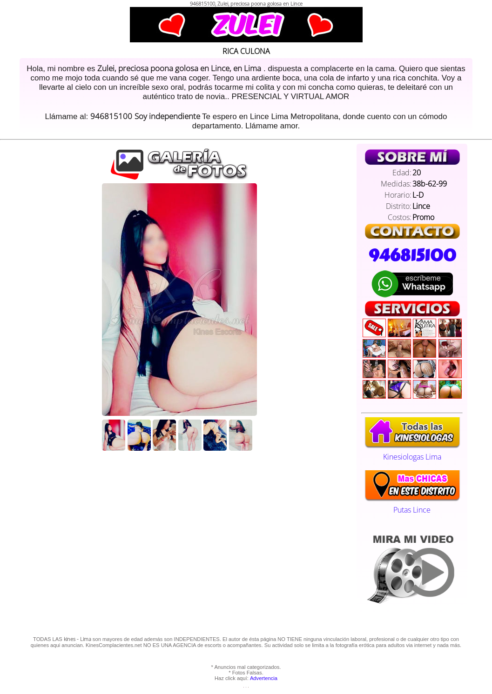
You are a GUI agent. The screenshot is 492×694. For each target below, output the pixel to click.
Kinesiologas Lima (412, 451)
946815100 (412, 255)
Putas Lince (412, 504)
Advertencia (263, 678)
